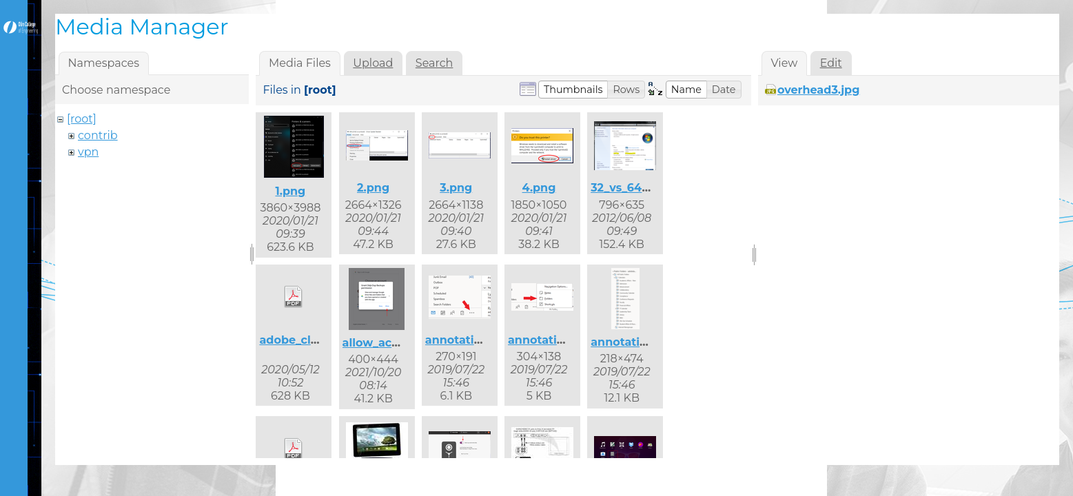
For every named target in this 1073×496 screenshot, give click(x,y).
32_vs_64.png (629, 187)
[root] (81, 118)
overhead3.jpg (818, 89)
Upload (373, 63)
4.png (539, 187)
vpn (88, 151)
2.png (373, 187)
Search (434, 63)
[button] (573, 90)
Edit (831, 63)
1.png (290, 191)
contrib (98, 135)
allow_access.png (393, 342)
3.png (456, 187)
